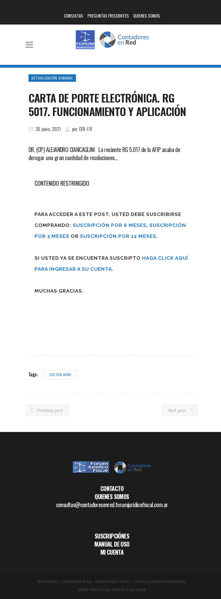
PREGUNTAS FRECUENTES (108, 15)
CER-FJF (85, 129)
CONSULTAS (73, 15)
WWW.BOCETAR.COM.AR (129, 589)
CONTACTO (111, 488)
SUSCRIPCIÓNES (112, 536)
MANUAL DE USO (111, 544)
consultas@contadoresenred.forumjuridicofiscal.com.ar (112, 504)
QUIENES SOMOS (146, 15)
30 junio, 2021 (44, 129)
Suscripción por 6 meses (109, 225)
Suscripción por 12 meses (118, 236)
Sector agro (60, 374)
